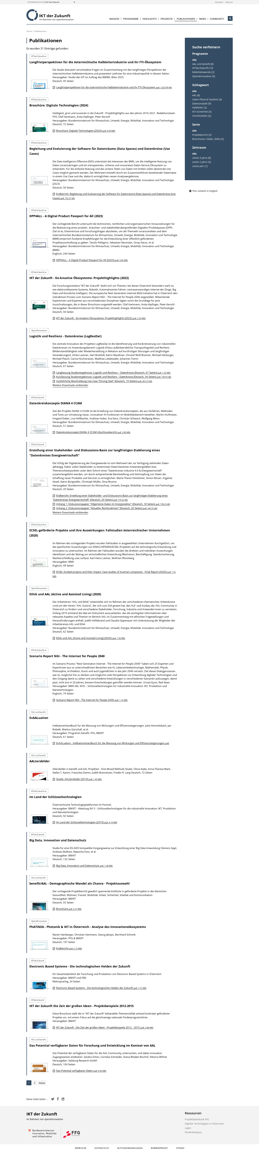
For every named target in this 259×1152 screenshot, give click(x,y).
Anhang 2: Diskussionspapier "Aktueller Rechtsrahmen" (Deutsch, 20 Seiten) (106, 508)
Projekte (167, 19)
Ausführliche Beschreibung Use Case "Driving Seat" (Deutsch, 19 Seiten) (104, 381)
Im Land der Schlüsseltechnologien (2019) (86, 822)
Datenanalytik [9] (201, 103)
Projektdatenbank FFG (197, 1119)
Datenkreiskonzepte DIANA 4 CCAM (55, 403)
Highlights (150, 19)
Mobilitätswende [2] (203, 72)
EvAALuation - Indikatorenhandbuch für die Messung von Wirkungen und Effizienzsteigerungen (112, 743)
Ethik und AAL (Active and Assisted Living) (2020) (65, 594)
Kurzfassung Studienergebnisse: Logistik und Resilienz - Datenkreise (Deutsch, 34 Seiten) (113, 376)
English (229, 2)
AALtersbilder (39, 761)
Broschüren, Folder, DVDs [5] (208, 139)
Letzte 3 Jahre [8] (201, 157)
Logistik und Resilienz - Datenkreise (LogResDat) (65, 336)
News (202, 19)
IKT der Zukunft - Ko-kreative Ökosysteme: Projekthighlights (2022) (79, 278)
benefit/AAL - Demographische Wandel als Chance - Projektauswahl (79, 883)
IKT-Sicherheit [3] (201, 111)
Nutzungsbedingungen (130, 1148)
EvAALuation (38, 718)
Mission (114, 19)
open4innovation (35, 2)
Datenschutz (101, 1148)
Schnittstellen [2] (201, 115)
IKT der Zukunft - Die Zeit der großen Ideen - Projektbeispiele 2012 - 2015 (104, 1027)
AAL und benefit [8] (203, 64)
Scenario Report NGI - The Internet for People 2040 (67, 656)
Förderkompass (193, 1132)
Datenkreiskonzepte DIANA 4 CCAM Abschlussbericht (93, 432)
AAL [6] (196, 95)
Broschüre (68, 908)
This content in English (203, 190)
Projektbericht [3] (201, 134)
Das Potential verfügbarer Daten (81, 1070)
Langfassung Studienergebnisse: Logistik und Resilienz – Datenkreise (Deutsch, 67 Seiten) (113, 372)
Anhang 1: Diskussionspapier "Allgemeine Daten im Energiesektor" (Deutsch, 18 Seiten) (113, 504)
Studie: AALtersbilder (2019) (79, 779)
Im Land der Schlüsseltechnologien (55, 797)
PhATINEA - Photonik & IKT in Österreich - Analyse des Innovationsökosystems (87, 927)
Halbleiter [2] (199, 107)
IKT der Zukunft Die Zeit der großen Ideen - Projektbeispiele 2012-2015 (81, 1006)
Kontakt (219, 2)
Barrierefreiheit (159, 1148)
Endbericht (69, 948)
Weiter (42, 1082)
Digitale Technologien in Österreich (204, 1123)
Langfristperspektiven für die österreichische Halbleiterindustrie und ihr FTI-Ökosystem (95, 62)
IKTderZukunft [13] (202, 68)
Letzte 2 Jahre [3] (201, 162)
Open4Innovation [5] (203, 76)
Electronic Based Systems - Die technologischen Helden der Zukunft (79, 966)
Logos (188, 1127)
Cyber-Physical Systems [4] (207, 99)
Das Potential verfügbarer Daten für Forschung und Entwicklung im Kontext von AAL (92, 1045)
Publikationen (186, 19)
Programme (130, 19)
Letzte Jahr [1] (200, 166)
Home (29, 31)
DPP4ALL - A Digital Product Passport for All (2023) (66, 216)
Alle (194, 59)
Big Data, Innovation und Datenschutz (57, 840)
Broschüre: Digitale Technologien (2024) (58, 105)
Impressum (80, 1148)
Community (217, 19)
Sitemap (180, 1148)
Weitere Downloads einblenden (70, 385)
